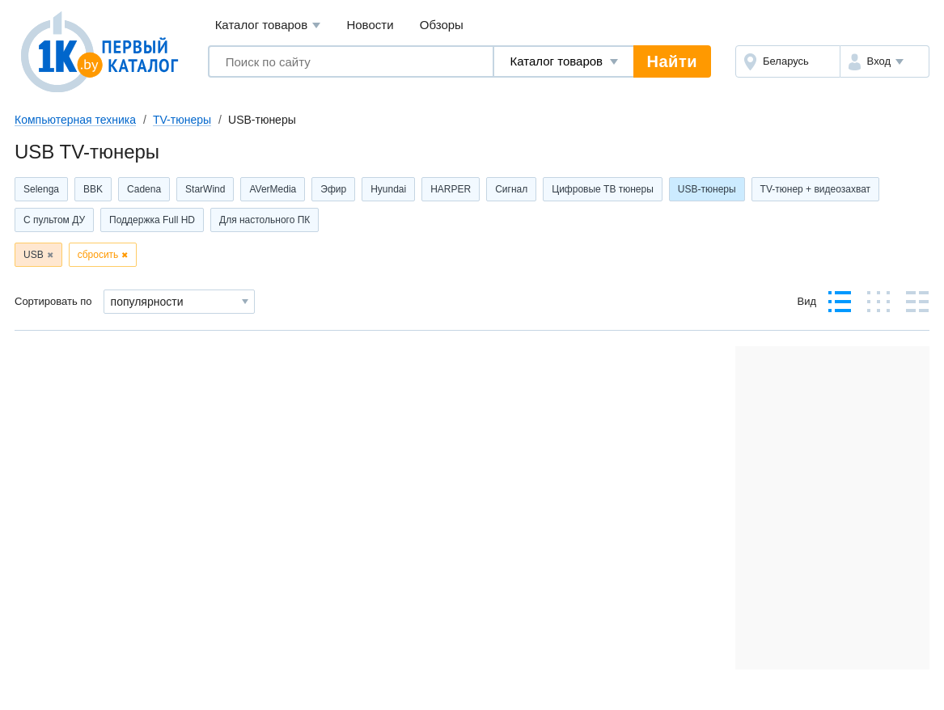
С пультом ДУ (54, 220)
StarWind (205, 189)
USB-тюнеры (707, 189)
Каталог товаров (268, 25)
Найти (672, 61)
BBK (93, 189)
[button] (884, 61)
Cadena (144, 189)
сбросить (98, 254)
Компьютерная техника (75, 119)
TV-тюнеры (182, 119)
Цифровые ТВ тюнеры (603, 189)
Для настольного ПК (264, 220)
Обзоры (442, 25)
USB (33, 254)
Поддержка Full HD (152, 220)
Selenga (41, 189)
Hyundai (388, 189)
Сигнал (511, 189)
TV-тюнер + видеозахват (815, 189)
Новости (369, 25)
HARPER (450, 189)
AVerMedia (272, 189)
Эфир (333, 189)
